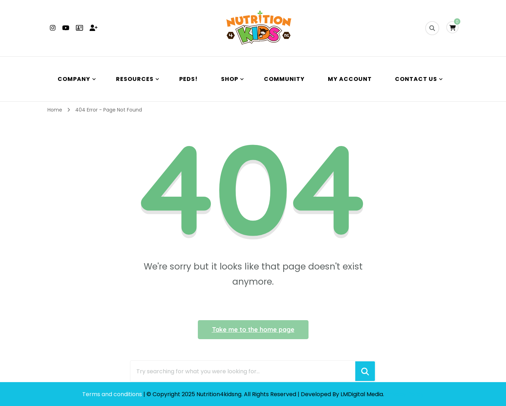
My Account (350, 79)
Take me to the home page (253, 329)
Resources (135, 79)
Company (74, 79)
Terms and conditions (112, 394)
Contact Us (416, 79)
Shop (229, 79)
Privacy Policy (405, 394)
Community (284, 79)
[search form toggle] (432, 28)
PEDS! (188, 79)
